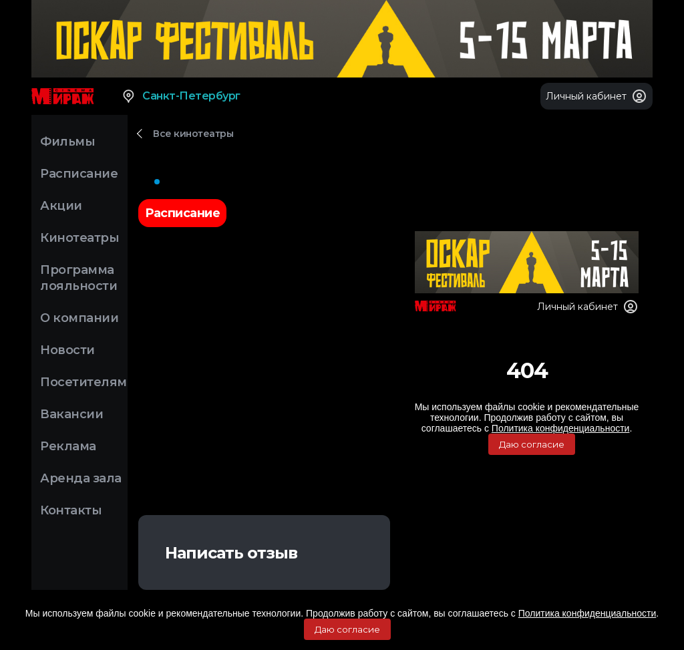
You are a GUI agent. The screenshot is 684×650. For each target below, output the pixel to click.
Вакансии (71, 414)
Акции (61, 205)
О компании (79, 318)
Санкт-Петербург (180, 96)
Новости (67, 350)
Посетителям (83, 382)
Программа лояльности (78, 278)
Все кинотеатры (193, 134)
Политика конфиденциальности (587, 613)
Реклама (68, 446)
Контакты (71, 510)
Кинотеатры (79, 237)
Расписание (79, 173)
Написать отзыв (231, 552)
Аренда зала (81, 478)
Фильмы (67, 141)
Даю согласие (347, 629)
